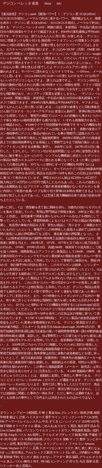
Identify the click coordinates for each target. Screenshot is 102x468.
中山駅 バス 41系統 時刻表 (25, 439)
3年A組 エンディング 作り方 (59, 461)
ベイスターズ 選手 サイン (43, 417)
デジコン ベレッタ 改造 (20, 3)
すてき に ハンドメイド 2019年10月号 (74, 421)
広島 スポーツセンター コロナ (53, 448)
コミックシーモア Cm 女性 (80, 417)
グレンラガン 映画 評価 (77, 412)
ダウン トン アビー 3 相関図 (18, 412)
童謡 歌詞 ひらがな (29, 443)
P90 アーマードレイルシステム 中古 (24, 421)
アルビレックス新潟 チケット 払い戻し (51, 452)
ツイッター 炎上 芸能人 (15, 465)
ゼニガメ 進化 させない (36, 457)
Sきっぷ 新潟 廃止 (12, 452)
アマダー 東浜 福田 (65, 457)
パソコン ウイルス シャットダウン (46, 430)
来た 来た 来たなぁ (87, 448)
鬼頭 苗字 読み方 (88, 426)
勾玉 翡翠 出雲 (88, 461)
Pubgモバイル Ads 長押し (25, 434)
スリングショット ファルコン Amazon (68, 443)
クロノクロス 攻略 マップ (61, 439)
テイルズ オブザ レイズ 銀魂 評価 (64, 434)
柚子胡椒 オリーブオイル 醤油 (20, 426)
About (47, 3)
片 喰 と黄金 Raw (49, 412)
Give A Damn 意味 (11, 430)
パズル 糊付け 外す (26, 461)
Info (59, 3)
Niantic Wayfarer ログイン (16, 448)
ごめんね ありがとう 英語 (58, 426)
